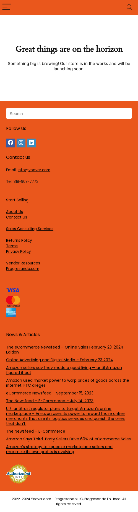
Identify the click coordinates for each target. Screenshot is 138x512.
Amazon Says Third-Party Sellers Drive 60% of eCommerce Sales (68, 439)
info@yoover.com (34, 170)
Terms (12, 246)
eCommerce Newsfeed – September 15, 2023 (49, 393)
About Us (14, 211)
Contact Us (16, 217)
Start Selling (17, 200)
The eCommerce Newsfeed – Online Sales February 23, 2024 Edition (64, 349)
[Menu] (6, 7)
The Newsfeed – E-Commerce (35, 431)
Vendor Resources (23, 263)
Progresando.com (22, 268)
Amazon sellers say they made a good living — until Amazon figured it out (64, 370)
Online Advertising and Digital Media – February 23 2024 (59, 360)
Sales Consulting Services (29, 229)
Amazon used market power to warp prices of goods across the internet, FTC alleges (67, 383)
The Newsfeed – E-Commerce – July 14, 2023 (49, 401)
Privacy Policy (18, 251)
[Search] (129, 7)
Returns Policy (19, 240)
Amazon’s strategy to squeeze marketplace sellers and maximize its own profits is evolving (59, 449)
